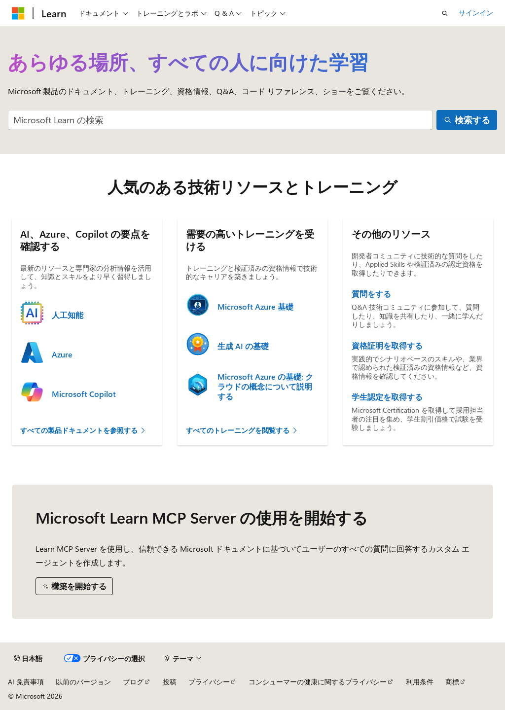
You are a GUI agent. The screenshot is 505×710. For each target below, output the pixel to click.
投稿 (170, 681)
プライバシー (209, 681)
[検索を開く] (445, 13)
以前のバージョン (83, 681)
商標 (452, 681)
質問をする (371, 294)
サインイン (476, 12)
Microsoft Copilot (84, 394)
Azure (62, 354)
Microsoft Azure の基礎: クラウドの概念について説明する (265, 386)
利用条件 (419, 681)
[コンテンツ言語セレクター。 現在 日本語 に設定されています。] (28, 659)
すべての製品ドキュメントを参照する (83, 430)
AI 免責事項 (26, 681)
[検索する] (466, 120)
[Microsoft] (18, 13)
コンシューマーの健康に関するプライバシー (318, 681)
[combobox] (220, 120)
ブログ (133, 681)
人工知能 (67, 315)
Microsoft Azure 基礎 (255, 307)
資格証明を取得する (387, 346)
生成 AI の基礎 (243, 346)
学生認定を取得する (387, 397)
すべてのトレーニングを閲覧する (242, 430)
